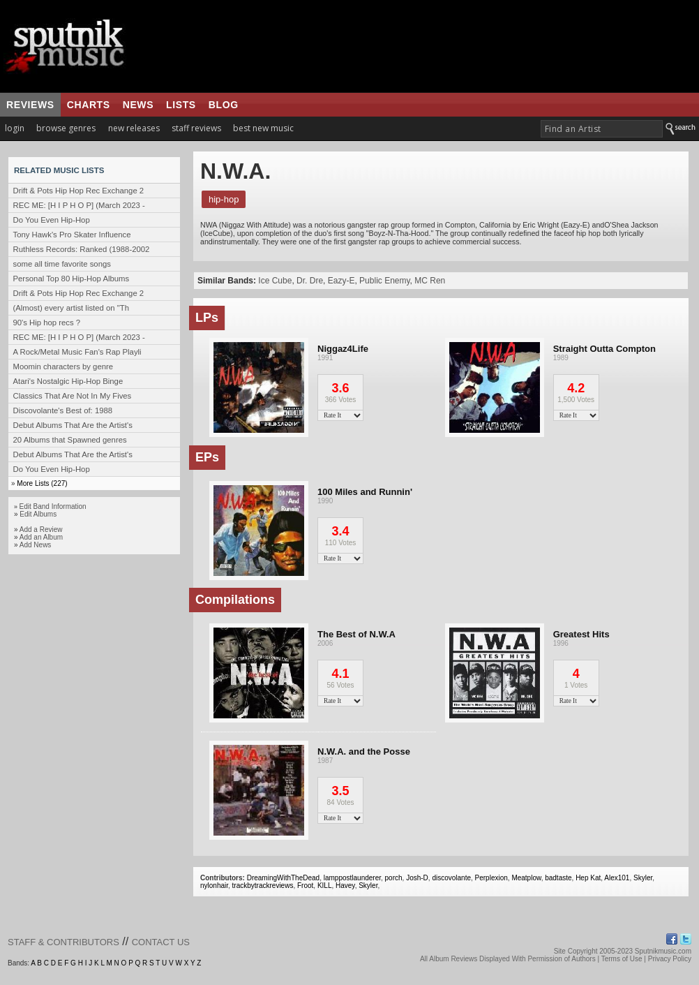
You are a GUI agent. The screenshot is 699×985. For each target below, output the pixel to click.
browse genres (66, 128)
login (14, 128)
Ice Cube (275, 281)
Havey (345, 885)
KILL (324, 885)
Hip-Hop (224, 199)
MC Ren (429, 281)
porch (394, 878)
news (138, 104)
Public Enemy (384, 281)
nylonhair (214, 885)
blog (224, 104)
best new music (263, 128)
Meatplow (526, 878)
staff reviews (196, 128)
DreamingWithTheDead (283, 878)
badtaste (558, 878)
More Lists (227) (42, 483)
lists (181, 104)
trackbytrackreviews (263, 885)
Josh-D (417, 878)
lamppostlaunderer (352, 878)
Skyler (642, 878)
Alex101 (616, 878)
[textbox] (602, 129)
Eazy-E (341, 281)
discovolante (451, 878)
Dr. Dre (309, 281)
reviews (30, 104)
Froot (305, 885)
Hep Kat (588, 878)
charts (88, 104)
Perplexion (491, 878)
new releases (134, 128)
